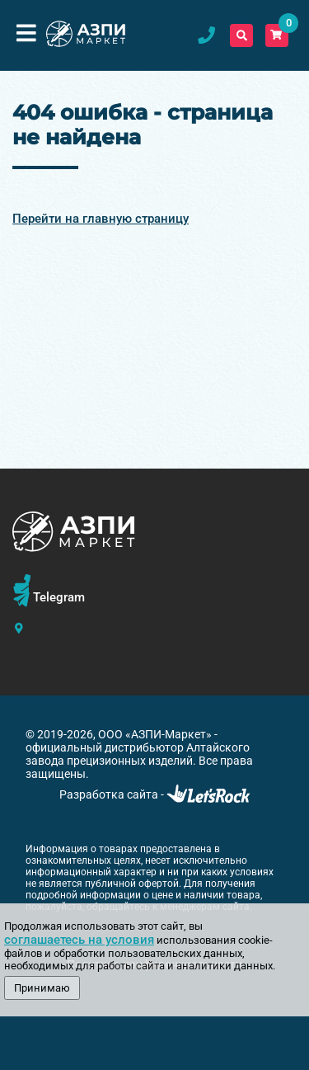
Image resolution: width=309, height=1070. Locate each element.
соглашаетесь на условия (79, 939)
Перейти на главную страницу (100, 218)
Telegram (59, 597)
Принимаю (42, 988)
